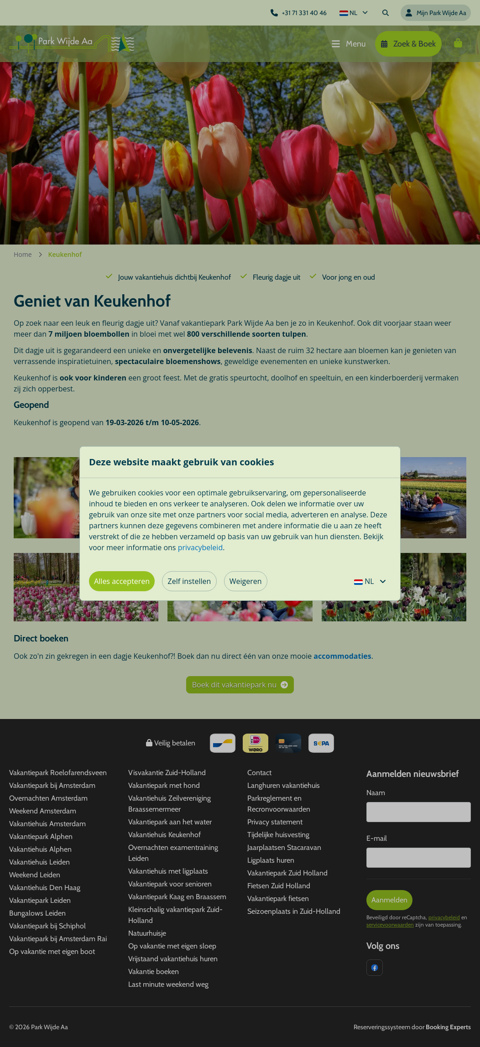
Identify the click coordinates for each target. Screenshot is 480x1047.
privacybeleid (200, 547)
